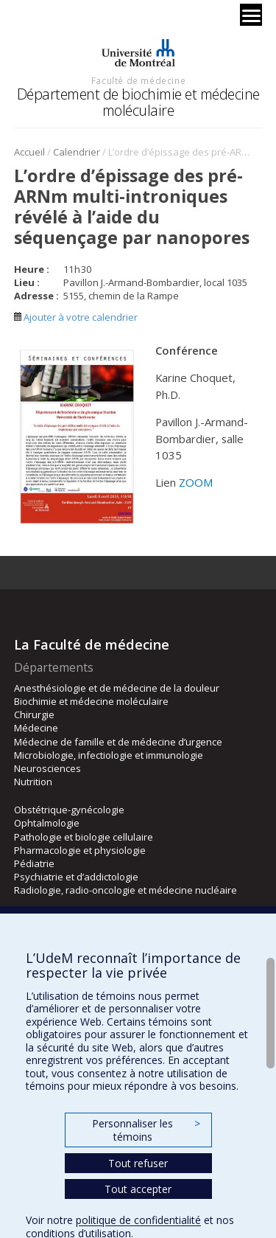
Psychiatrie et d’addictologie (76, 876)
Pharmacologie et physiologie (80, 850)
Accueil (29, 152)
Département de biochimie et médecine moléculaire (138, 102)
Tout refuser (138, 1163)
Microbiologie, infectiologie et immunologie (108, 755)
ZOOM (196, 482)
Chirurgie (34, 714)
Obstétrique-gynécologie (69, 809)
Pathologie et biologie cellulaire (83, 837)
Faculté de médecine (138, 80)
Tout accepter (138, 1189)
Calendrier (76, 152)
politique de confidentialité (138, 1220)
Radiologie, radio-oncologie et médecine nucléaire (125, 890)
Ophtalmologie (46, 823)
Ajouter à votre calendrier (76, 317)
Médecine (36, 727)
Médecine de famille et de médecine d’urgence (118, 741)
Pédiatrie (34, 863)
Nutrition (33, 781)
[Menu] (251, 15)
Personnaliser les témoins (145, 1130)
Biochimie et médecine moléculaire (91, 701)
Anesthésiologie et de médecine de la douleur (116, 688)
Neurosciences (47, 768)
